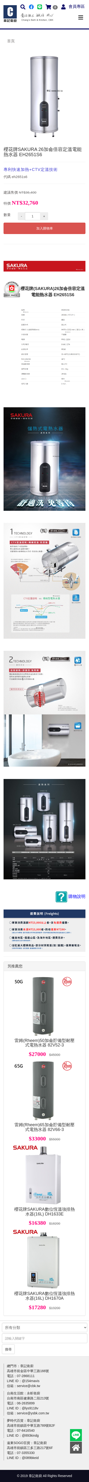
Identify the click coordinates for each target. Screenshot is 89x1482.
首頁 (11, 41)
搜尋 (8, 1349)
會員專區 (77, 6)
